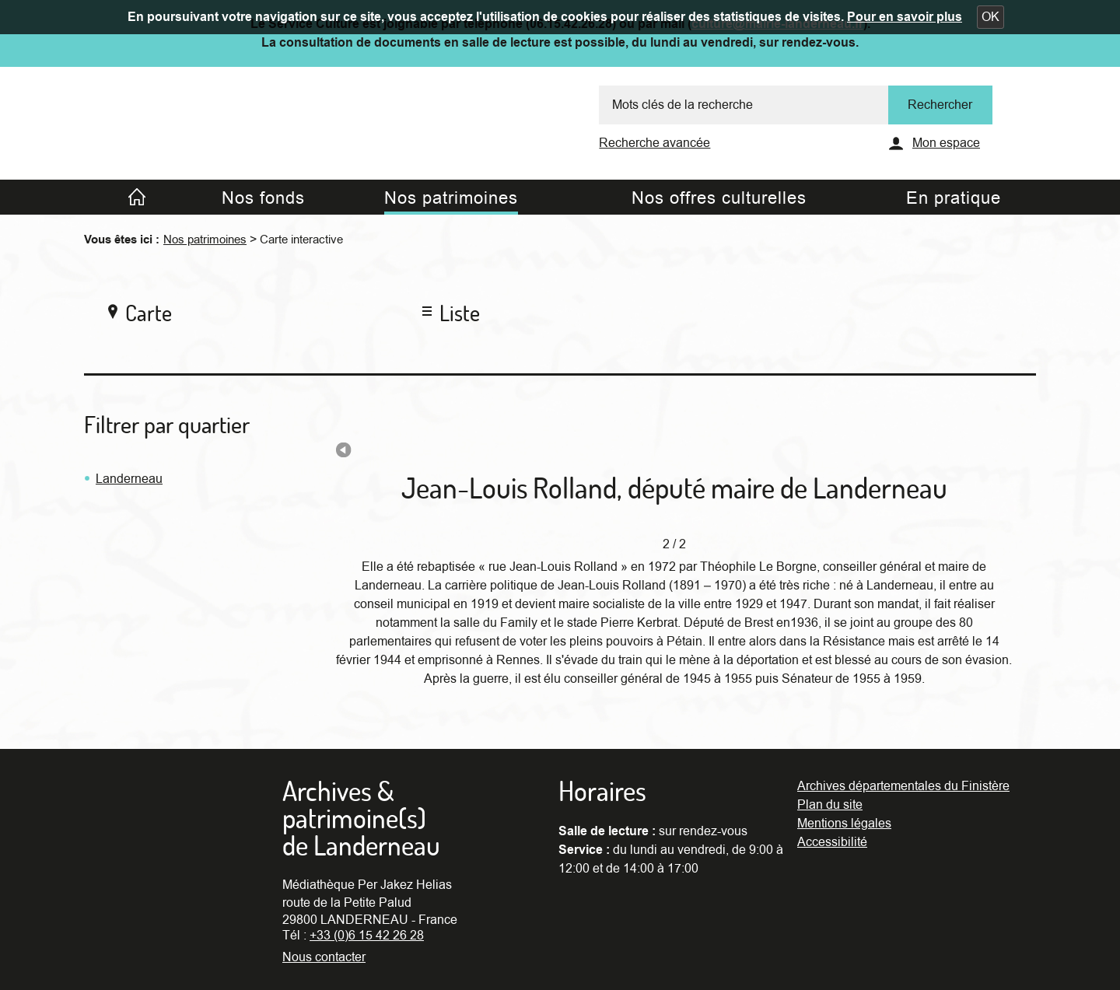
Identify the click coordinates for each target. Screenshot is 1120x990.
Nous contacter (324, 957)
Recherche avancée (654, 143)
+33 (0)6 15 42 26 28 (367, 935)
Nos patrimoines (205, 239)
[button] (990, 17)
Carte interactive (301, 239)
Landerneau (129, 479)
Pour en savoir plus (904, 17)
